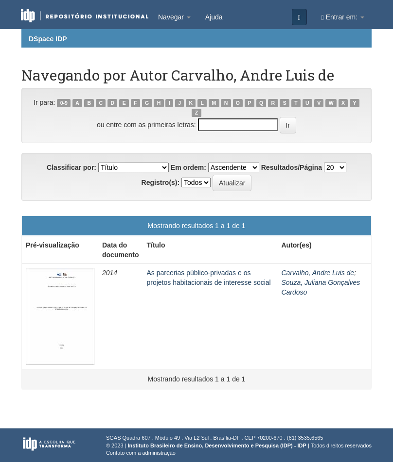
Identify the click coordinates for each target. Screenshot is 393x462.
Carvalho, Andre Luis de (317, 273)
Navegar (174, 17)
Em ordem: (188, 167)
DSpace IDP (48, 39)
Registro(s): (161, 182)
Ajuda (214, 17)
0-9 (64, 103)
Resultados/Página (291, 167)
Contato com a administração (141, 453)
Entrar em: (343, 17)
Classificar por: (71, 167)
